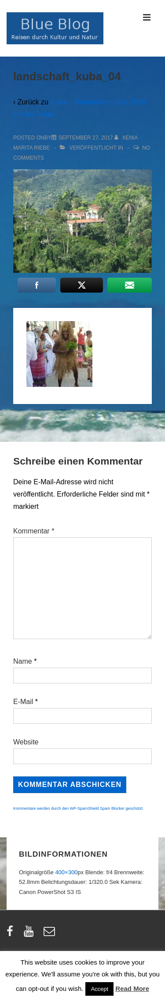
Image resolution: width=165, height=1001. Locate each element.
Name (22, 661)
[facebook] (12, 934)
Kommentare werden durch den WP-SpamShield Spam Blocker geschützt (78, 808)
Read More (132, 988)
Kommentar (33, 531)
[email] (50, 934)
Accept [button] (99, 989)
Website (26, 742)
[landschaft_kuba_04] (86, 138)
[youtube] (30, 934)
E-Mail (23, 701)
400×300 (66, 872)
